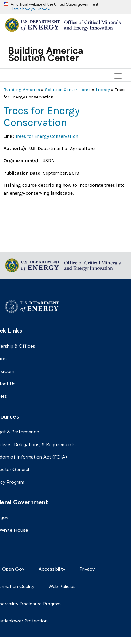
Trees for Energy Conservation (46, 136)
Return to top (18, 243)
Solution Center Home (68, 89)
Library (103, 89)
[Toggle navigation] (118, 45)
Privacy (87, 569)
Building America (22, 89)
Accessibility (52, 569)
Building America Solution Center (45, 54)
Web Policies (62, 586)
